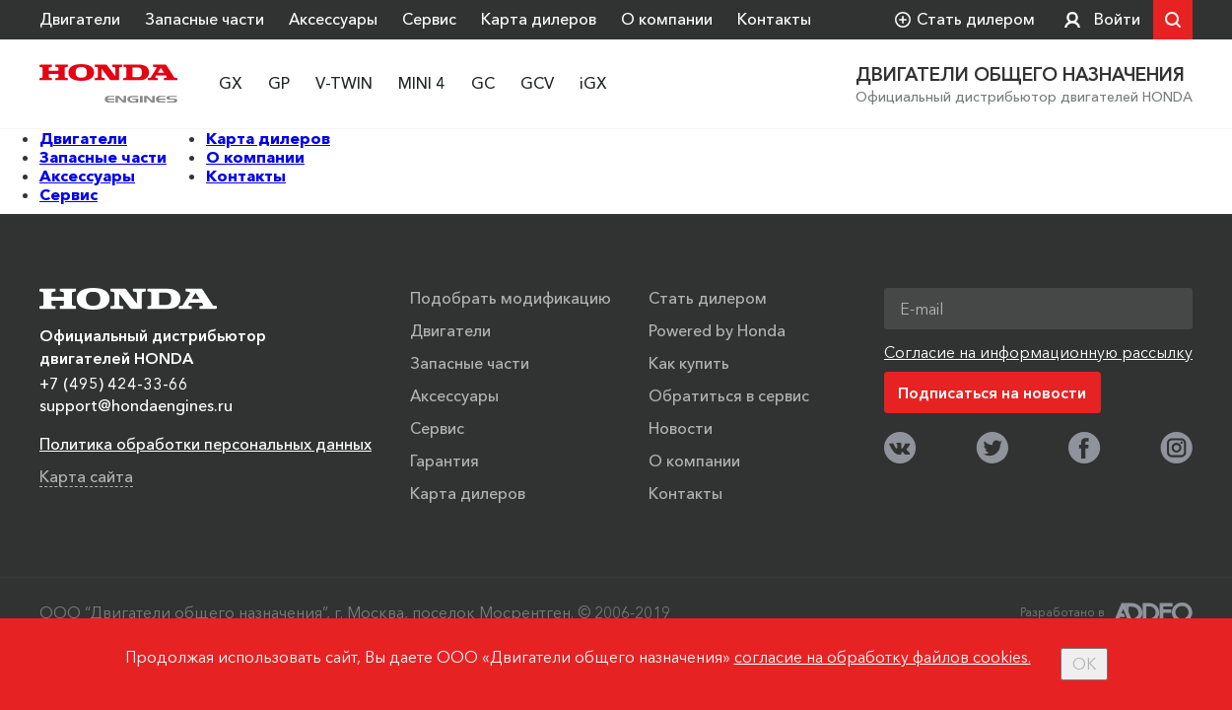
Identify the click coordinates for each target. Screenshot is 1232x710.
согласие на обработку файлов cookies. (882, 657)
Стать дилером (708, 298)
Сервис (429, 19)
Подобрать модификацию (510, 298)
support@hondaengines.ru (136, 405)
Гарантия (444, 460)
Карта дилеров (538, 19)
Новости (681, 428)
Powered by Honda (717, 330)
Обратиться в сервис (729, 395)
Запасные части (204, 19)
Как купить (689, 363)
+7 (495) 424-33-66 (113, 383)
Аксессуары (333, 19)
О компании (667, 19)
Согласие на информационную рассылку (1038, 352)
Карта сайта (86, 476)
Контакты (774, 19)
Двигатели (79, 19)
